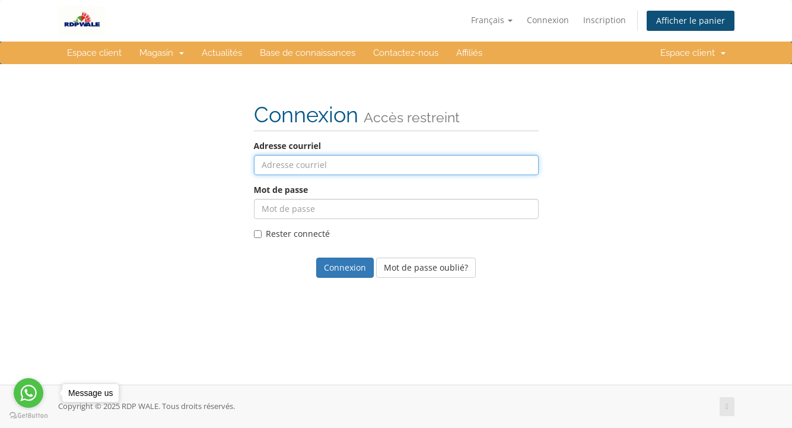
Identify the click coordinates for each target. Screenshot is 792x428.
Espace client (94, 52)
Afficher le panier (690, 20)
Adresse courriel (288, 145)
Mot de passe (281, 189)
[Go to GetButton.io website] (28, 416)
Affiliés (469, 52)
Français (492, 20)
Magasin (161, 52)
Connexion (548, 20)
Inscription (604, 20)
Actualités (222, 52)
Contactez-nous (405, 52)
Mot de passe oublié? (426, 267)
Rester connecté (292, 233)
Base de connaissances (307, 52)
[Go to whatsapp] (28, 393)
